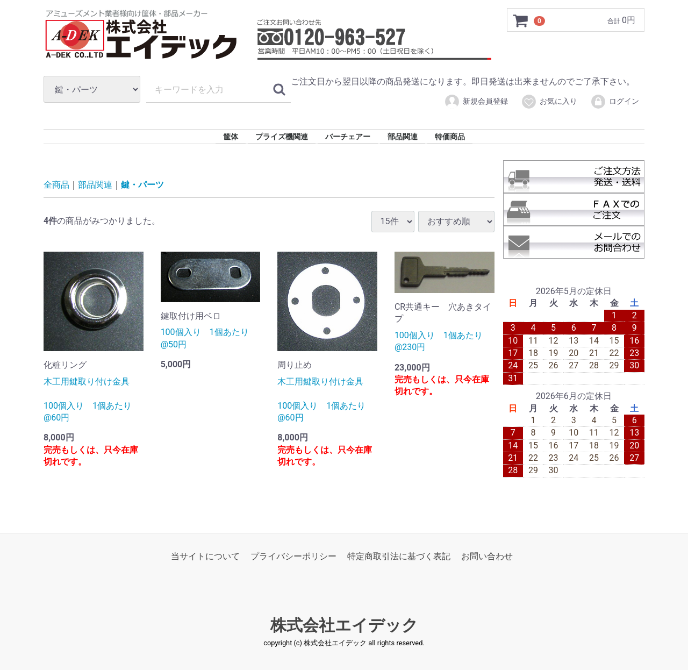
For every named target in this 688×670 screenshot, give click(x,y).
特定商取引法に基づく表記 (398, 556)
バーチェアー (347, 136)
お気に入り (549, 102)
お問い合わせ (487, 556)
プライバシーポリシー (293, 556)
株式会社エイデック (344, 625)
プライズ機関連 (281, 136)
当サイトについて (205, 556)
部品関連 (403, 136)
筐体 (230, 136)
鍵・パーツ (142, 185)
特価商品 (450, 136)
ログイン (614, 102)
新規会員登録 (476, 102)
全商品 (56, 185)
